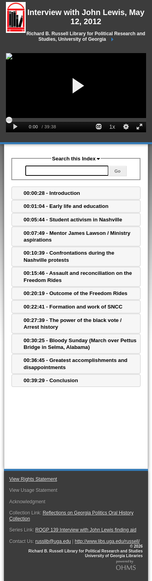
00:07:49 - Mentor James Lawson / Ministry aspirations (77, 236)
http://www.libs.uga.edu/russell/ (107, 541)
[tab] (75, 193)
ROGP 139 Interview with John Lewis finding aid (86, 530)
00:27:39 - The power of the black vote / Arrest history (73, 323)
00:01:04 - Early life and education (66, 206)
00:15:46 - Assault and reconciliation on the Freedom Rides (78, 276)
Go (117, 171)
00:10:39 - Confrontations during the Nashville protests (69, 256)
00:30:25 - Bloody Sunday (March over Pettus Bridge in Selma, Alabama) (80, 343)
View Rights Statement (33, 479)
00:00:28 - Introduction (52, 193)
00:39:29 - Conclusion (51, 380)
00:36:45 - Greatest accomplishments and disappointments (76, 363)
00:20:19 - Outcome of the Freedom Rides (76, 293)
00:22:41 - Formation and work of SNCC (73, 307)
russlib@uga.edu (53, 541)
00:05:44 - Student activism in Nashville (73, 220)
